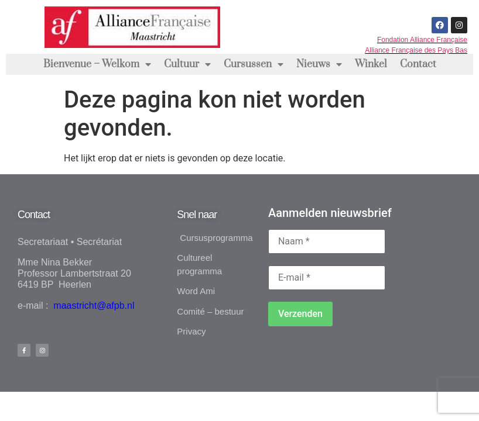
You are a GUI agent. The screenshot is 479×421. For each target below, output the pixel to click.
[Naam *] (326, 241)
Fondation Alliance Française (422, 40)
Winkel (371, 64)
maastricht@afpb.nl (93, 305)
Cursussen (253, 64)
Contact (418, 64)
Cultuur (187, 64)
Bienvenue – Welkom (97, 64)
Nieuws (319, 64)
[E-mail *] (326, 277)
